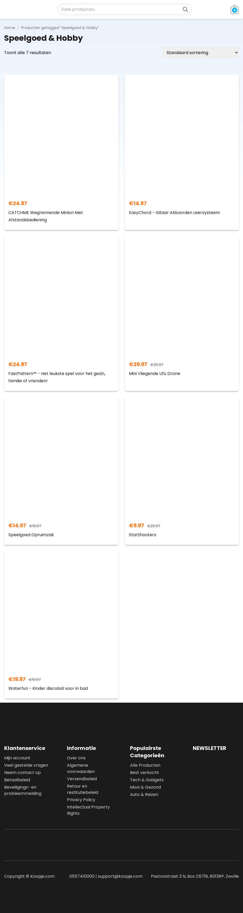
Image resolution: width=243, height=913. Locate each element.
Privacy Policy (81, 800)
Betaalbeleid (17, 780)
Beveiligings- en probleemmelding (22, 790)
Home (9, 27)
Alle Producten (145, 765)
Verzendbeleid (82, 779)
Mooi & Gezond (145, 787)
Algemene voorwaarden (81, 768)
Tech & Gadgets (146, 780)
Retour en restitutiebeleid (82, 789)
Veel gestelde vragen (26, 765)
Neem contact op (22, 773)
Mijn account (17, 758)
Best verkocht (144, 773)
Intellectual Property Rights (88, 810)
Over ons (76, 758)
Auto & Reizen (144, 794)
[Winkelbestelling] (200, 52)
